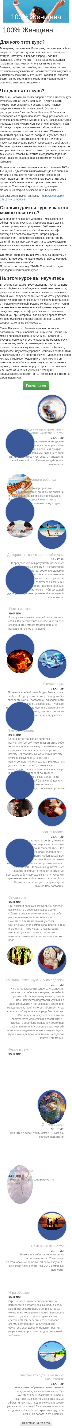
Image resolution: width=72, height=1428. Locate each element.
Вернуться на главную (36, 1422)
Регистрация (36, 386)
